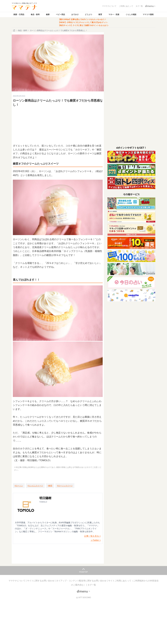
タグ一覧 (92, 585)
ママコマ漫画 (148, 14)
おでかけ (75, 14)
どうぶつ (88, 14)
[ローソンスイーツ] (64, 485)
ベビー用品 (60, 14)
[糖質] (50, 485)
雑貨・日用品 (18, 14)
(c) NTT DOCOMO (83, 597)
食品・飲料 (35, 14)
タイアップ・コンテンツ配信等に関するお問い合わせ (81, 580)
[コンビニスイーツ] (35, 485)
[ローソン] (19, 485)
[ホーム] (14, 30)
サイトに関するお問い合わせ (41, 580)
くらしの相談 (131, 14)
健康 (48, 14)
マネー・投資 (113, 14)
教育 (100, 14)
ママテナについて (17, 580)
